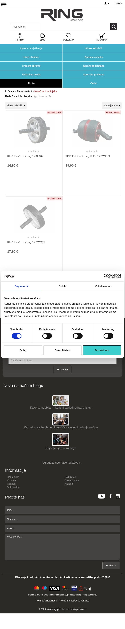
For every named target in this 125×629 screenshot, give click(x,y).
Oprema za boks (93, 57)
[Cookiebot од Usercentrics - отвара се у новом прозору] (106, 276)
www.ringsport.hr (55, 609)
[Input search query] (25, 26)
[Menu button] (4, 4)
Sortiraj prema (111, 105)
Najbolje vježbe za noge (60, 448)
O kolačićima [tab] (103, 286)
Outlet (93, 83)
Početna (9, 91)
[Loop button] (113, 26)
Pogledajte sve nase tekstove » (61, 462)
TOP (120, 615)
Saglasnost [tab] (22, 286)
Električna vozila (31, 74)
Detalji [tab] (62, 286)
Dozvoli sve (102, 350)
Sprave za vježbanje (31, 48)
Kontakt (11, 483)
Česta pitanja (72, 480)
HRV (119, 3)
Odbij (23, 350)
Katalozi (69, 483)
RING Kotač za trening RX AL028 (25, 156)
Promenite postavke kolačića (74, 600)
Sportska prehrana (93, 74)
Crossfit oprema (31, 65)
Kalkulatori (71, 477)
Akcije (31, 83)
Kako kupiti (13, 477)
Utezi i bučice (31, 57)
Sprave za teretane (93, 65)
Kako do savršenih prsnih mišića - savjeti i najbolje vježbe (61, 427)
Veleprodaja (13, 487)
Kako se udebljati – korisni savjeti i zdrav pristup (61, 407)
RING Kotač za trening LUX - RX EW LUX (88, 156)
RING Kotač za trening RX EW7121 (26, 242)
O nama (11, 480)
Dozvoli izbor (62, 350)
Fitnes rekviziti (93, 48)
